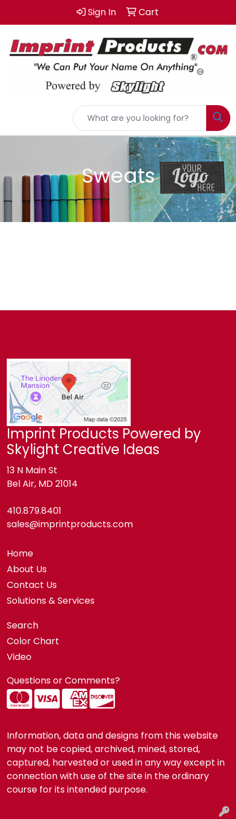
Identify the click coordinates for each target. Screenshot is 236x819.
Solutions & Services (51, 600)
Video (19, 656)
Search (22, 625)
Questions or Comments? (63, 680)
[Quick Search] (140, 118)
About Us (27, 569)
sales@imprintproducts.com (70, 524)
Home (20, 553)
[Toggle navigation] (17, 118)
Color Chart (33, 641)
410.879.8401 (34, 510)
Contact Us (32, 584)
